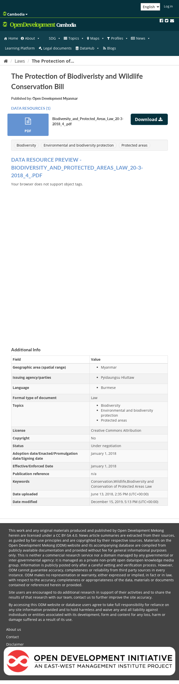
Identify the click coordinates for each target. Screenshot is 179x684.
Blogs (111, 48)
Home (13, 38)
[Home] (6, 61)
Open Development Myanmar (55, 98)
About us (13, 629)
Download (149, 119)
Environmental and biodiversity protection (79, 145)
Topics (76, 38)
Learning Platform (20, 48)
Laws (20, 61)
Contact (12, 636)
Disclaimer (15, 644)
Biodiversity (26, 145)
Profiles (119, 38)
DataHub (89, 48)
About (32, 38)
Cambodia (15, 14)
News (143, 38)
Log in (168, 6)
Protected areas (134, 145)
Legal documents (57, 48)
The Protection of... (53, 61)
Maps (97, 38)
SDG (55, 38)
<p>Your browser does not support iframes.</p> (89, 261)
